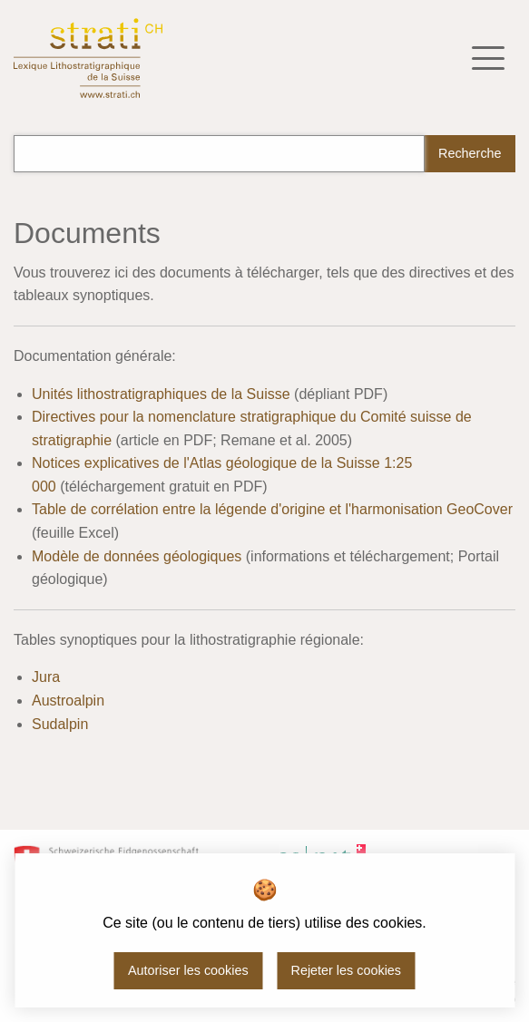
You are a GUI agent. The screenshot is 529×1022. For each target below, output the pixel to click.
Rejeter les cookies (345, 970)
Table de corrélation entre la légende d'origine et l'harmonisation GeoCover (272, 509)
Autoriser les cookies (188, 970)
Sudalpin (60, 724)
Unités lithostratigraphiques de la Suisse (161, 394)
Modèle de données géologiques (136, 556)
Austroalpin (68, 700)
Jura (46, 677)
